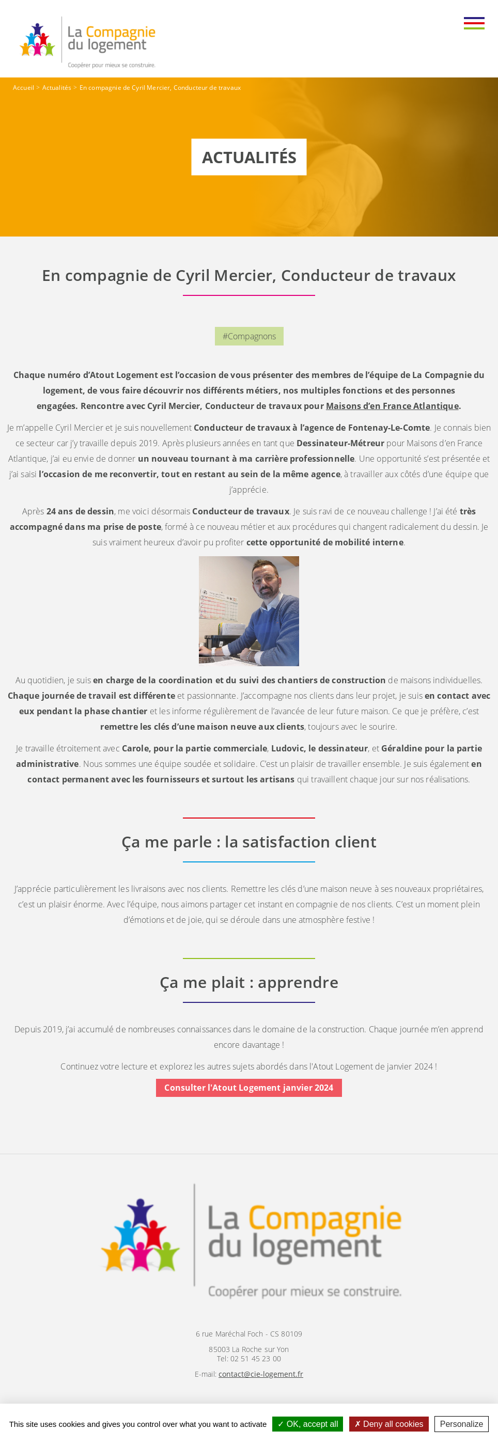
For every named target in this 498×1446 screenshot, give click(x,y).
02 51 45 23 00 (255, 1358)
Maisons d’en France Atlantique (392, 406)
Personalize (462, 1424)
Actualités (57, 87)
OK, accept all (307, 1424)
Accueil (23, 87)
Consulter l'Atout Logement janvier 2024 (248, 1088)
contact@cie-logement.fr (261, 1374)
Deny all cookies (389, 1424)
